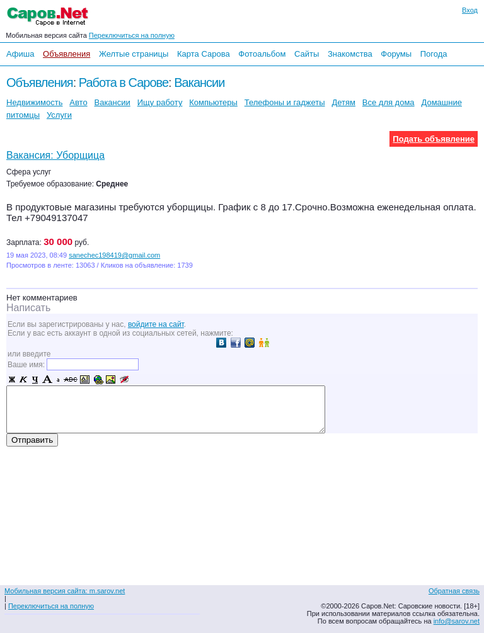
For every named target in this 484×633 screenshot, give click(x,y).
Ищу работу (160, 102)
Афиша (20, 54)
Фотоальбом (261, 54)
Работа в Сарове (123, 82)
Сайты (306, 54)
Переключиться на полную (132, 35)
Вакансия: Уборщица (55, 155)
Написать (28, 307)
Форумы (396, 54)
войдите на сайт (156, 324)
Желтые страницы (134, 54)
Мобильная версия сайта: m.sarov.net (64, 591)
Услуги (59, 115)
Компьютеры (213, 102)
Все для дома (388, 102)
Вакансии (199, 82)
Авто (78, 102)
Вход (470, 10)
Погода (433, 54)
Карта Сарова (203, 54)
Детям (343, 102)
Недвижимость (34, 102)
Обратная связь (454, 591)
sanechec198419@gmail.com (114, 255)
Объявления (66, 54)
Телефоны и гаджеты (285, 102)
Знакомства (350, 54)
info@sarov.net (457, 621)
